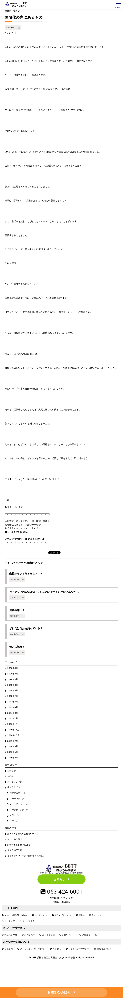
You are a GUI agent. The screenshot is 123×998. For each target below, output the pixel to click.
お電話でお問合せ (59, 992)
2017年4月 (13, 711)
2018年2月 (13, 700)
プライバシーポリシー (83, 960)
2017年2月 (13, 717)
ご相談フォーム (94, 946)
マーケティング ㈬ (20, 818)
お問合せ (59, 890)
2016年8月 (13, 752)
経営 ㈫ (14, 830)
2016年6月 (13, 758)
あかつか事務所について (17, 953)
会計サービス (43, 926)
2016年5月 (13, 764)
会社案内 (8, 960)
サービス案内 (11, 919)
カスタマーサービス (14, 939)
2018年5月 (13, 694)
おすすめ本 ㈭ (13, 28)
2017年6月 (13, 705)
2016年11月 (14, 735)
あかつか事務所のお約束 (16, 926)
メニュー (118, 5)
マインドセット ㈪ (20, 812)
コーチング (10, 932)
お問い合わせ (71, 946)
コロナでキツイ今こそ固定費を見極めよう (29, 866)
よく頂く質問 (50, 946)
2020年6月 (13, 682)
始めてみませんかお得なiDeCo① (24, 843)
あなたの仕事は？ (16, 848)
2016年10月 (14, 740)
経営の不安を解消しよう (20, 854)
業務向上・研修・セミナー (96, 926)
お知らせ (12, 777)
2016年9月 (13, 746)
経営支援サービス (66, 926)
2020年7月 (13, 676)
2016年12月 (14, 729)
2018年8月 (13, 688)
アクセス (59, 960)
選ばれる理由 (11, 946)
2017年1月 (13, 723)
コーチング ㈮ (17, 806)
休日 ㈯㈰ (15, 824)
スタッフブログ (15, 789)
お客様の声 (31, 946)
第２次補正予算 (15, 860)
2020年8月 (13, 670)
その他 (11, 783)
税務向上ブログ (12, 11)
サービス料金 (30, 932)
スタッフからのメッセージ (34, 960)
